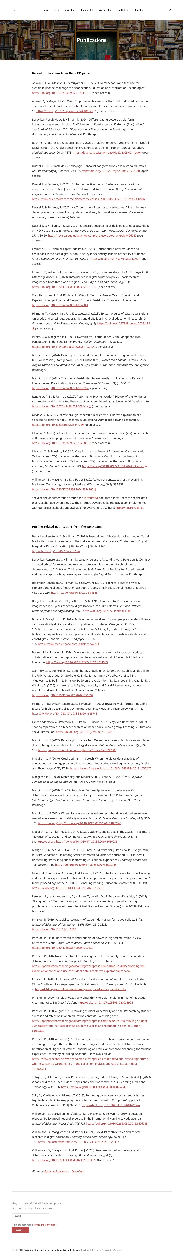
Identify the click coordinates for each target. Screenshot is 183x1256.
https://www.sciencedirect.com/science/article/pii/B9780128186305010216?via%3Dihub (88, 199)
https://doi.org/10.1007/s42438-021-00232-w (60, 388)
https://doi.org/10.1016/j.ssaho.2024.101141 (64, 111)
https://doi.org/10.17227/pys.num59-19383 (109, 171)
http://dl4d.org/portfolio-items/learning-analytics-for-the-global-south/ (80, 989)
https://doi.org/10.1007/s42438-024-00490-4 (60, 305)
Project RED (87, 9)
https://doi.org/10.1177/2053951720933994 (105, 1002)
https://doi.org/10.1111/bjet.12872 (54, 929)
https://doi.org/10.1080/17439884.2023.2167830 (63, 1160)
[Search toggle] (169, 10)
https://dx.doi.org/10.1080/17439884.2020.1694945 (93, 1087)
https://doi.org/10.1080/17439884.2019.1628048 (85, 865)
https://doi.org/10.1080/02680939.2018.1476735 (117, 1123)
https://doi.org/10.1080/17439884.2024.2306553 (113, 466)
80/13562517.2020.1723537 (75, 948)
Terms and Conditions (45, 1224)
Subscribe (138, 9)
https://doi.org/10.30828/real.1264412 (56, 425)
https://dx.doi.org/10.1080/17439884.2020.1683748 (64, 713)
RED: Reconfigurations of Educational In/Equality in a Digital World (50, 1250)
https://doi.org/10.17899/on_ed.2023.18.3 (123, 323)
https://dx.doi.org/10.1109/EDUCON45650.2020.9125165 (68, 888)
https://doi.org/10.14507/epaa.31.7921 (115, 259)
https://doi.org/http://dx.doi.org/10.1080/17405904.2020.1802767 (79, 823)
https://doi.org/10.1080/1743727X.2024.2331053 (77, 662)
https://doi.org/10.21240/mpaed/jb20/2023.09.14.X (105, 152)
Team (56, 9)
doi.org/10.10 (49, 948)
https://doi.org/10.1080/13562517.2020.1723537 (62, 695)
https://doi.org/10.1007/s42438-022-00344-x (60, 406)
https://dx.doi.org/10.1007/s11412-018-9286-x (111, 1105)
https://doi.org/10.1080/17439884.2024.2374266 (62, 489)
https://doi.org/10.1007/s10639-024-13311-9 (60, 93)
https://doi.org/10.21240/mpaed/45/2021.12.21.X (63, 346)
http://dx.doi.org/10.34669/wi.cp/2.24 (56, 551)
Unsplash (78, 1171)
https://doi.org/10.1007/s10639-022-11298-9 (60, 443)
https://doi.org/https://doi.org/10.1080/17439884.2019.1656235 (76, 841)
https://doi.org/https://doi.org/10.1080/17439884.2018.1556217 (110, 768)
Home (46, 9)
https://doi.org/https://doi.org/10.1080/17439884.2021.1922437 (78, 1142)
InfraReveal (91, 498)
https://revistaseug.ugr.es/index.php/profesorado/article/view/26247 (92, 235)
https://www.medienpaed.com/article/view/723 (68, 644)
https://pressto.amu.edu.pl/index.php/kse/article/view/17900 (77, 750)
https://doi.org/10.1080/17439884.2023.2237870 (63, 287)
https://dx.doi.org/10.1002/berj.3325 (74, 592)
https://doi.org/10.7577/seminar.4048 (107, 611)
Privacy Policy (105, 9)
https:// (36, 948)
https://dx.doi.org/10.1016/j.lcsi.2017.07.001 (84, 732)
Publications (70, 9)
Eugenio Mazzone (55, 1171)
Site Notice (122, 9)
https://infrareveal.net (129, 508)
